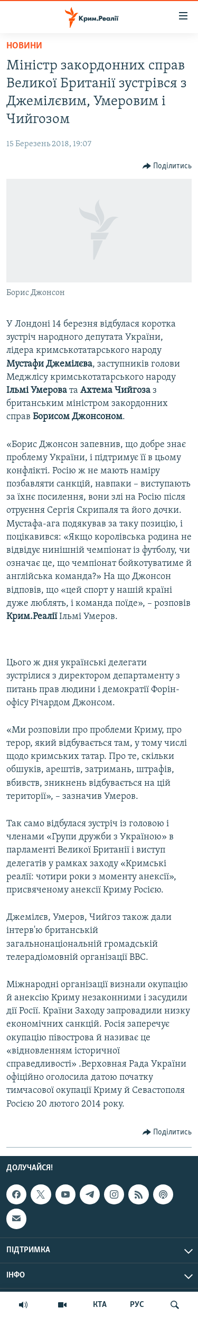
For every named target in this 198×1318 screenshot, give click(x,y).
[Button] (167, 166)
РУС (137, 1305)
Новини (24, 46)
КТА (100, 1305)
